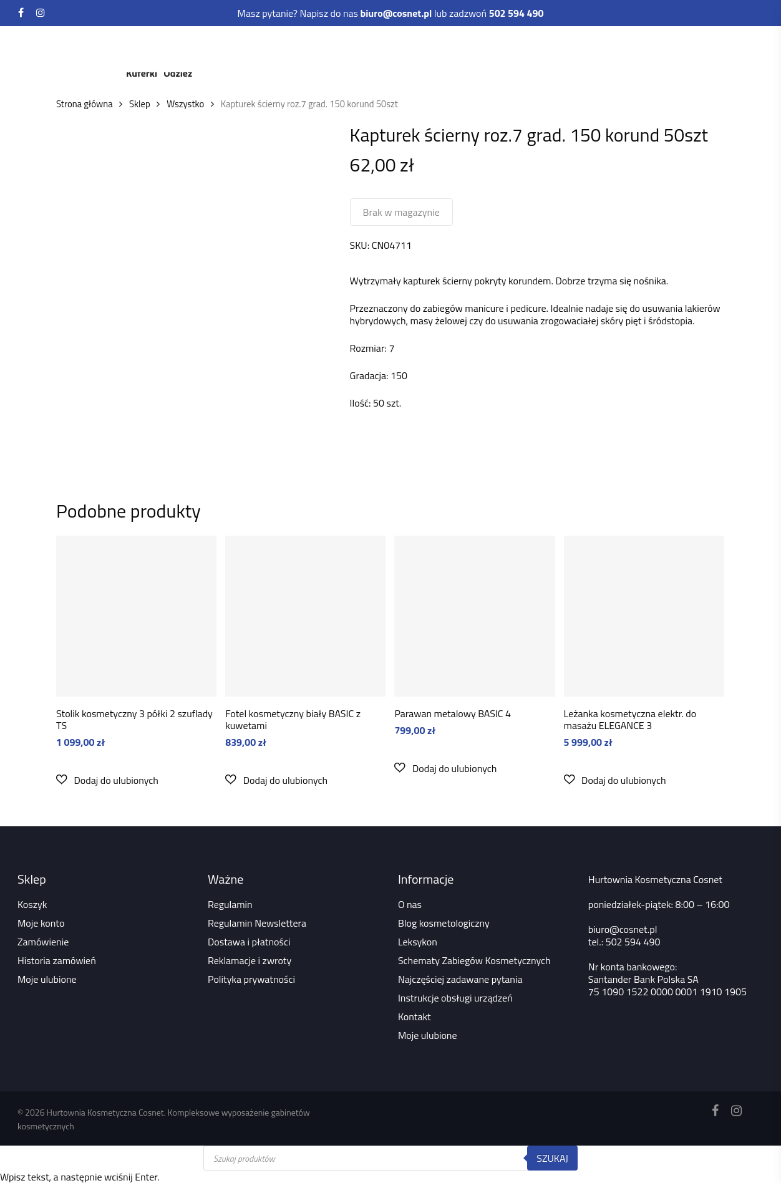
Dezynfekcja (534, 48)
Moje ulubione (47, 979)
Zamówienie (43, 942)
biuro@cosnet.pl (622, 929)
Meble (280, 48)
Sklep (139, 104)
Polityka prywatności (251, 979)
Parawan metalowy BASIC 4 (452, 713)
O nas (410, 904)
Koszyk (32, 904)
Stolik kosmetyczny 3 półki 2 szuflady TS (134, 719)
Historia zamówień (56, 960)
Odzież (177, 72)
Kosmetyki (155, 48)
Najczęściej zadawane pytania (460, 979)
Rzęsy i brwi (402, 48)
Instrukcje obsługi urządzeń (455, 998)
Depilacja (468, 48)
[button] (107, 779)
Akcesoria (601, 48)
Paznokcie (335, 48)
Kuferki (141, 72)
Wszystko (185, 104)
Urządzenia (222, 48)
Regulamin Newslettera (257, 923)
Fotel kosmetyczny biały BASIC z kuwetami (293, 719)
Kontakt (414, 1016)
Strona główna (84, 104)
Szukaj (552, 1158)
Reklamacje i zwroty (249, 960)
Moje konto (40, 923)
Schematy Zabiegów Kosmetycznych (474, 960)
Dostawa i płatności (249, 942)
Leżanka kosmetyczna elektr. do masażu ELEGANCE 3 (630, 719)
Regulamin (230, 904)
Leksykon (417, 942)
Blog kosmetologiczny (444, 923)
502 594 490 (633, 941)
